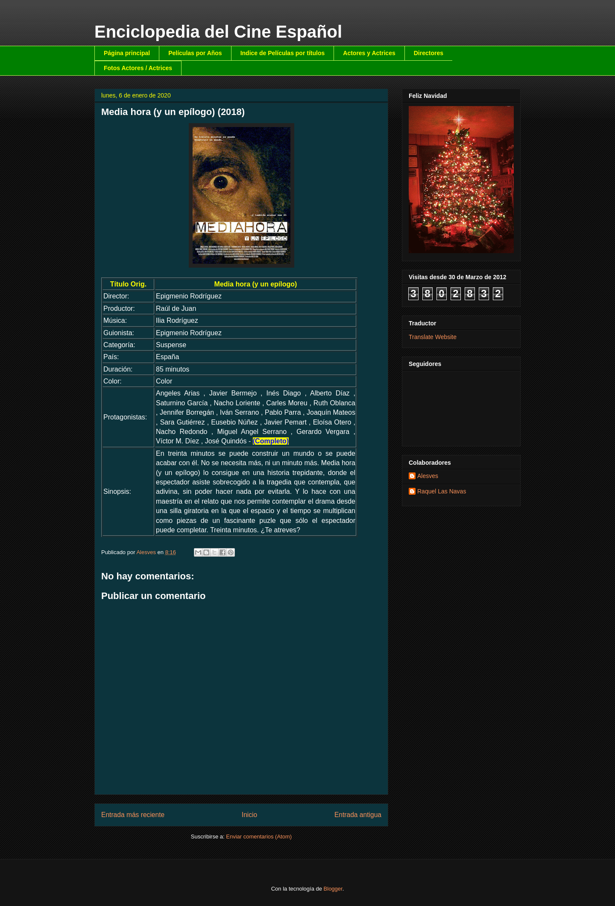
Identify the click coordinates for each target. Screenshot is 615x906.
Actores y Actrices (369, 53)
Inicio (249, 814)
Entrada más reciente (132, 814)
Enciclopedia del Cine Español (218, 31)
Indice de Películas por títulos (282, 53)
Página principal (127, 53)
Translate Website (433, 336)
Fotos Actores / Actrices (138, 68)
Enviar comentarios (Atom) (259, 836)
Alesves (427, 475)
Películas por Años (195, 53)
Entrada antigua (357, 814)
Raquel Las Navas (441, 491)
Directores (428, 53)
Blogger (333, 888)
